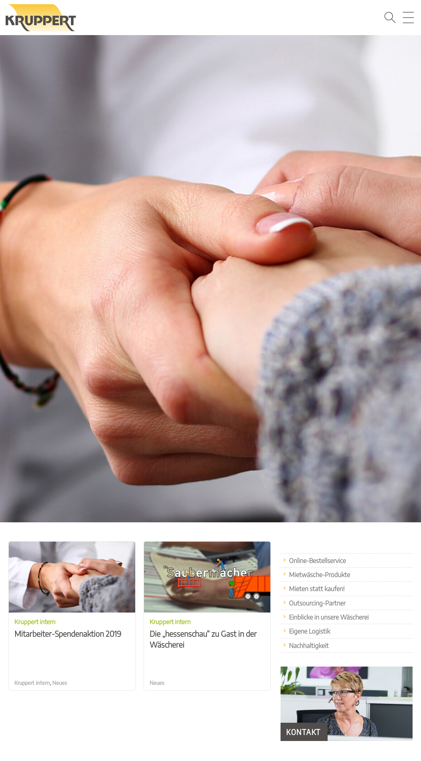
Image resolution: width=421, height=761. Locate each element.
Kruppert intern (32, 683)
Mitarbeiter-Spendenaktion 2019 (72, 626)
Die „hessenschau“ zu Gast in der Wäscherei (207, 631)
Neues (59, 683)
